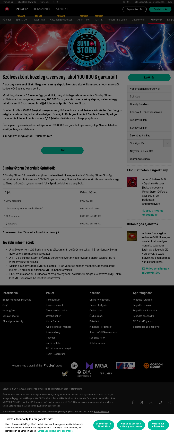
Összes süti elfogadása (158, 425)
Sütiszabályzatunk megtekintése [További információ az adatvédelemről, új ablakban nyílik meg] (55, 431)
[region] (87, 425)
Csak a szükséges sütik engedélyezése (131, 425)
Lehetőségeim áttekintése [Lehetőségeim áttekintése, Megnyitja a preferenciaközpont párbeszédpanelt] (103, 425)
